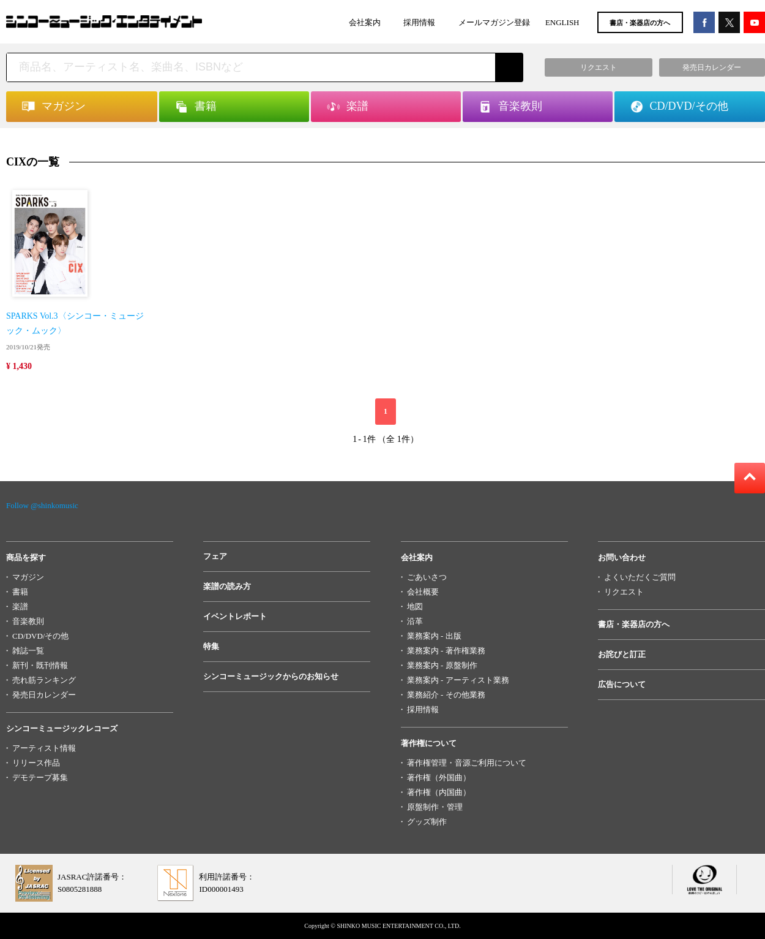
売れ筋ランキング (44, 680)
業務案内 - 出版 (434, 636)
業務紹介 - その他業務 (446, 694)
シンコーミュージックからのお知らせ (270, 676)
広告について (622, 684)
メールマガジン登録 (494, 22)
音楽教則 (28, 621)
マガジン (28, 577)
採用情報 (419, 22)
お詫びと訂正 (622, 654)
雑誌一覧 (28, 650)
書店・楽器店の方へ (640, 22)
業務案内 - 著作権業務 (446, 650)
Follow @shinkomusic (42, 505)
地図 (415, 606)
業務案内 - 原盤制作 (442, 665)
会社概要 (423, 591)
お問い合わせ (622, 557)
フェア (215, 556)
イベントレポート (235, 616)
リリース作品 (36, 762)
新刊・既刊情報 (40, 665)
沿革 (415, 621)
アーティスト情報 (44, 748)
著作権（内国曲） (439, 792)
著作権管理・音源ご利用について (466, 762)
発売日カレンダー (44, 694)
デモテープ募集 (40, 777)
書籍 (20, 591)
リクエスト (624, 591)
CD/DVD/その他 (40, 636)
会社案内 (365, 22)
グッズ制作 (427, 821)
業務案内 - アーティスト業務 (458, 680)
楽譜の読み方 (227, 586)
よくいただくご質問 (640, 577)
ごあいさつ (427, 577)
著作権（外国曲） (439, 777)
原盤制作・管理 (435, 807)
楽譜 (20, 606)
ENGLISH (562, 22)
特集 (211, 646)
